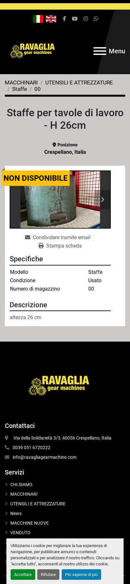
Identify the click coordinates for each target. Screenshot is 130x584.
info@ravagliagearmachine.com (44, 457)
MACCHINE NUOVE (29, 523)
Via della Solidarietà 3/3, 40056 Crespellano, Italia (62, 437)
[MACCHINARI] (21, 82)
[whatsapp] (96, 19)
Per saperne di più (81, 574)
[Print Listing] (60, 246)
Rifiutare (48, 574)
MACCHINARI (24, 494)
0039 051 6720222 (31, 447)
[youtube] (75, 19)
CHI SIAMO (21, 484)
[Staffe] (19, 89)
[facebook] (64, 19)
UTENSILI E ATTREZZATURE (37, 503)
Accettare (23, 574)
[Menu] (99, 51)
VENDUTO (20, 532)
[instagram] (85, 19)
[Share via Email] (59, 237)
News (16, 513)
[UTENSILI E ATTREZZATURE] (79, 82)
